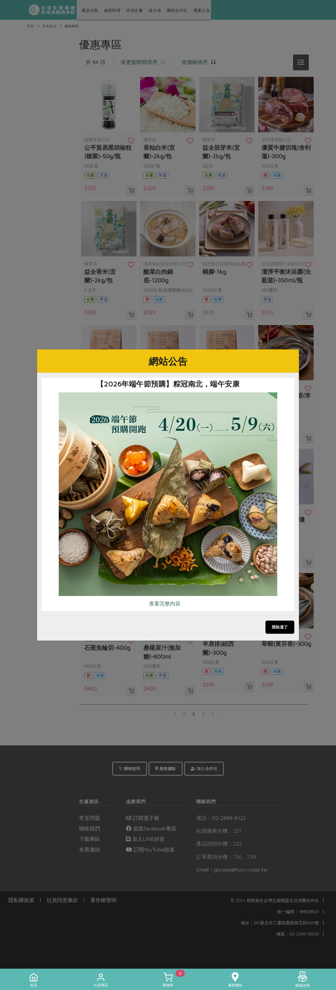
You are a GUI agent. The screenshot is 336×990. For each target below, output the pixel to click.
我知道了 (280, 627)
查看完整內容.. (165, 603)
